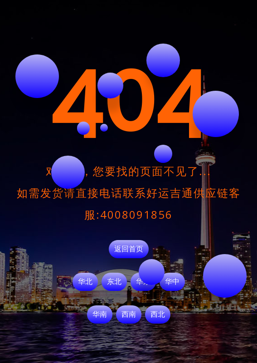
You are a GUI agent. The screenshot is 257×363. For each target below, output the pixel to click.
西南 (128, 314)
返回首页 (128, 249)
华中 (172, 282)
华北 (85, 282)
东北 (114, 282)
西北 (157, 314)
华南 (99, 314)
